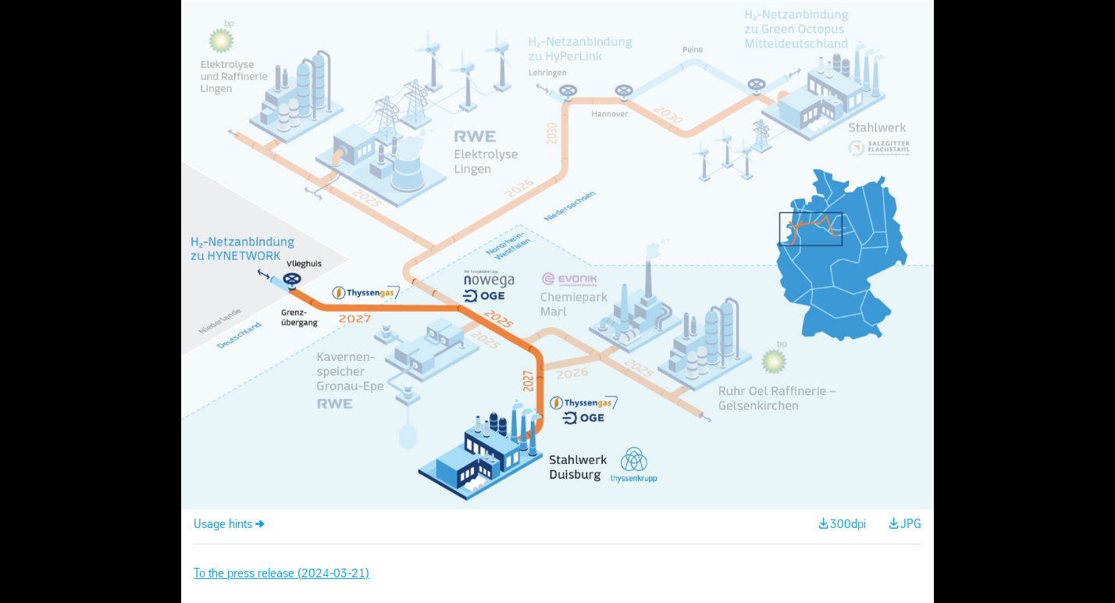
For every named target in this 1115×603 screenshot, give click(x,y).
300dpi (848, 524)
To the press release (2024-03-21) (281, 574)
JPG (910, 524)
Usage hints (223, 524)
